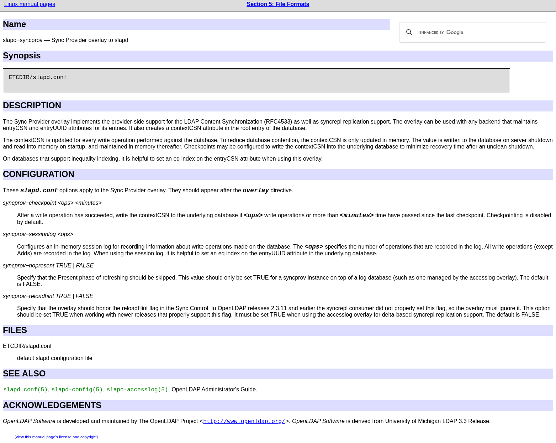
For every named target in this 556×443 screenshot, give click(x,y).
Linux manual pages (29, 4)
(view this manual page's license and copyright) (56, 437)
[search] (471, 32)
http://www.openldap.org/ (244, 421)
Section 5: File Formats (278, 4)
